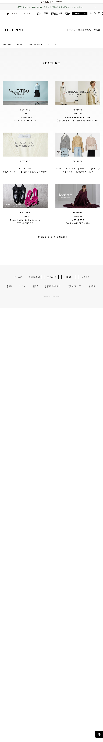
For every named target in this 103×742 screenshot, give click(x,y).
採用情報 (35, 286)
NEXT (62, 237)
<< (35, 237)
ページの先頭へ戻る (99, 737)
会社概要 (9, 286)
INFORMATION (36, 44)
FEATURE (7, 44)
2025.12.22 (57, 7)
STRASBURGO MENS (42, 14)
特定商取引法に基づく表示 (53, 286)
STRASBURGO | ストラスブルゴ (18, 13)
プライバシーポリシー (75, 286)
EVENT (20, 44)
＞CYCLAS (53, 44)
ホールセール (23, 286)
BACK (41, 237)
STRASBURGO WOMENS (56, 14)
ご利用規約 (92, 286)
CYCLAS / (73, 14)
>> (67, 237)
